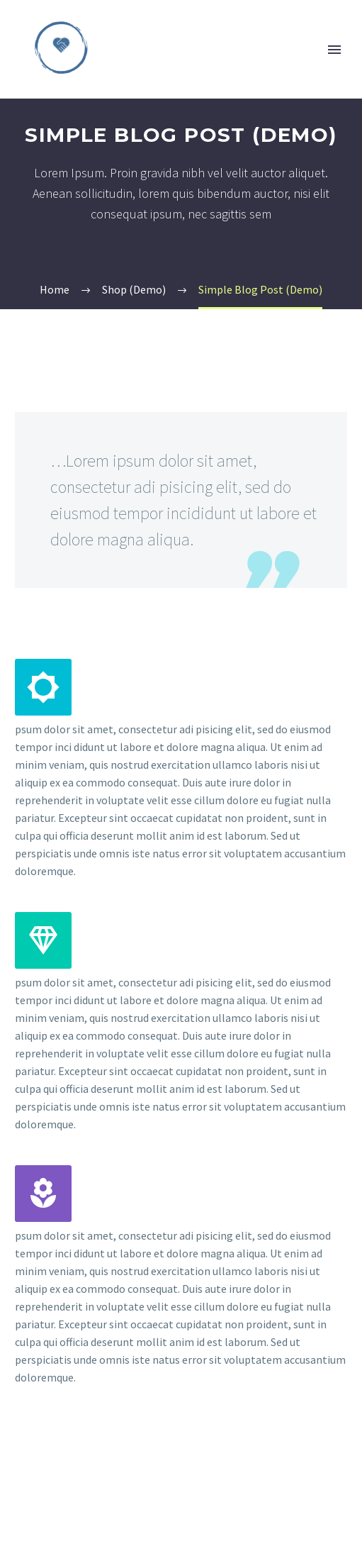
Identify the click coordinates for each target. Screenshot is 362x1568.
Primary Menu (334, 49)
